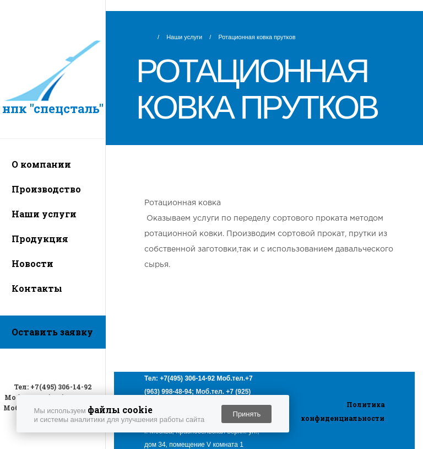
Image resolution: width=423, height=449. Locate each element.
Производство (46, 189)
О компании (41, 164)
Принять (247, 414)
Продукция (40, 238)
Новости (32, 263)
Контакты (37, 288)
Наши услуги (44, 214)
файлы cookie (120, 409)
